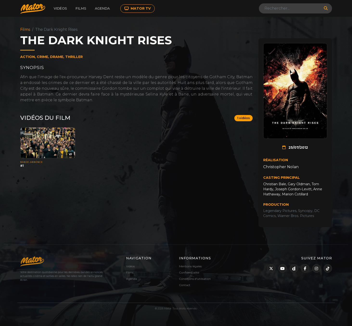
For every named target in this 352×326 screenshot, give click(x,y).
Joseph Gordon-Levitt (293, 189)
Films (81, 8)
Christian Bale (274, 184)
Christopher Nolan (281, 167)
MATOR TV (137, 8)
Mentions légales (190, 266)
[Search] (290, 8)
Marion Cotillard (295, 194)
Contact (184, 285)
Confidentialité (189, 272)
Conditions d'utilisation (195, 279)
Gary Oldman (299, 184)
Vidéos (60, 8)
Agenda (102, 8)
